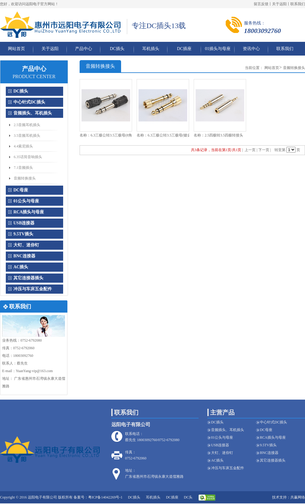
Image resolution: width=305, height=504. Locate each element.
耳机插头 (150, 48)
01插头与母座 (218, 48)
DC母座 (20, 190)
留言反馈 (261, 4)
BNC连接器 (24, 256)
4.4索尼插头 (23, 146)
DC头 (188, 497)
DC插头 (117, 48)
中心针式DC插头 (29, 102)
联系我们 (297, 4)
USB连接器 (23, 223)
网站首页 (16, 48)
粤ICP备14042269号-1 (105, 497)
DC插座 (184, 48)
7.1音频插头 (23, 167)
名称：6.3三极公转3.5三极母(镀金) (164, 135)
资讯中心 (251, 48)
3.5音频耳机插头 (27, 135)
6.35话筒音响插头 (28, 157)
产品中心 (83, 48)
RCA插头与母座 (28, 212)
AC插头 (20, 267)
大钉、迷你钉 (26, 245)
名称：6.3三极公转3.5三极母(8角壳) (108, 135)
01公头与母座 (26, 201)
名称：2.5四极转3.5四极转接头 (218, 135)
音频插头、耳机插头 (32, 113)
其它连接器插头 (28, 278)
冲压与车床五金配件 (32, 289)
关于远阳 (279, 4)
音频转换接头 (25, 178)
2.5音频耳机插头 (27, 125)
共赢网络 (297, 497)
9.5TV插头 (23, 234)
